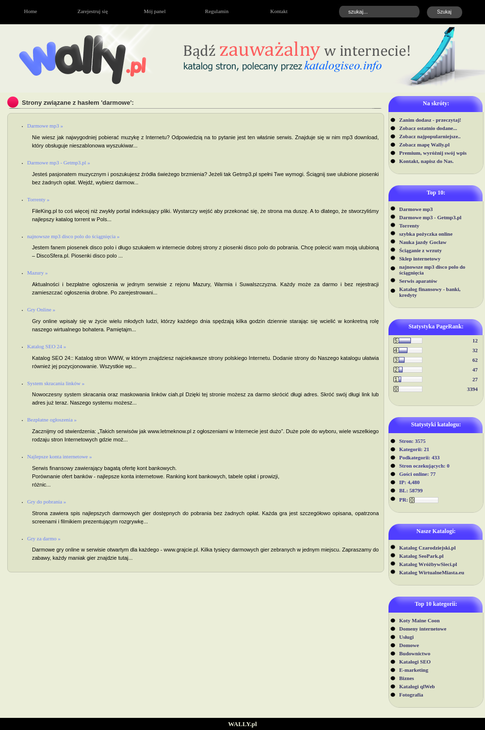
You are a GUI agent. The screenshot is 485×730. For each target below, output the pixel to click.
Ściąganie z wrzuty (420, 250)
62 (475, 360)
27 (475, 379)
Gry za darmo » (44, 538)
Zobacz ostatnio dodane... (428, 128)
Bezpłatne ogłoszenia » (52, 419)
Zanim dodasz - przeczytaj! (430, 120)
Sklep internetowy (419, 258)
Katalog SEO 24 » (46, 346)
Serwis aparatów (418, 281)
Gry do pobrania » (46, 501)
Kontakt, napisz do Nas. (426, 161)
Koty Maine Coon (419, 620)
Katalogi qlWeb (417, 686)
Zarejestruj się (93, 11)
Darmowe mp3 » (45, 126)
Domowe (409, 645)
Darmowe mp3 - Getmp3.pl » (58, 162)
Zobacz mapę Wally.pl (424, 144)
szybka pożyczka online (426, 234)
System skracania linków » (55, 383)
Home (30, 11)
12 (475, 340)
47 (475, 370)
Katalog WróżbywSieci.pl (428, 564)
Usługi (406, 637)
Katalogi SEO (415, 662)
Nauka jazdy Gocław (423, 242)
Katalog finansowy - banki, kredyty (430, 292)
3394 (472, 389)
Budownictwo (414, 653)
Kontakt (278, 11)
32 (475, 350)
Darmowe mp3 (416, 209)
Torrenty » (38, 199)
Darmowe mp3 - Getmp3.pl (430, 217)
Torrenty (409, 225)
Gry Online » (41, 309)
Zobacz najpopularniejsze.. (430, 136)
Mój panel (155, 11)
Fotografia (411, 695)
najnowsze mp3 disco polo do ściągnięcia (432, 270)
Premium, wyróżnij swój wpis (433, 153)
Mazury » (37, 273)
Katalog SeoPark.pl (421, 556)
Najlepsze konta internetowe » (59, 456)
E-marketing (413, 670)
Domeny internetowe (422, 629)
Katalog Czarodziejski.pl (427, 548)
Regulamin (216, 11)
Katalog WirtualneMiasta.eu (431, 572)
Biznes (406, 678)
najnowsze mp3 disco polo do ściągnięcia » (73, 236)
